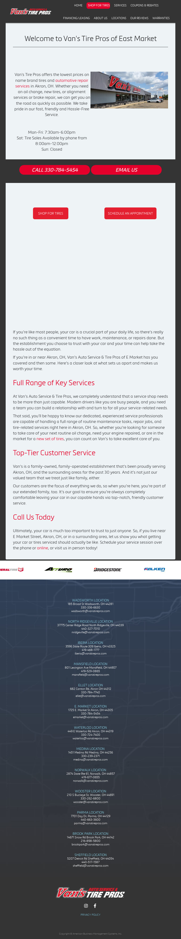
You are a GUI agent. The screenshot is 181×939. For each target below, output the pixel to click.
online (42, 547)
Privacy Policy (90, 914)
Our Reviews (139, 18)
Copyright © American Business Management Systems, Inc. (90, 933)
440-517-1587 (90, 862)
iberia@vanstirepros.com (91, 653)
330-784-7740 (90, 692)
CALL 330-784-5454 (55, 170)
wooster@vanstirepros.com (90, 802)
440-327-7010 (90, 628)
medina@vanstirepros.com (90, 759)
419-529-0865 (90, 671)
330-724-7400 (90, 734)
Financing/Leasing (76, 18)
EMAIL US (126, 170)
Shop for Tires (99, 5)
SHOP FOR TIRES (50, 213)
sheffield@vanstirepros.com (90, 865)
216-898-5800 (90, 841)
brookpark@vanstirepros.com (90, 844)
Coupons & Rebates (145, 5)
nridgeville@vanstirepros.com (90, 632)
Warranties (161, 18)
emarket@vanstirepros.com (90, 717)
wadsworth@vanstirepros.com (90, 611)
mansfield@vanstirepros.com (90, 674)
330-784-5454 (90, 713)
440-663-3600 (90, 819)
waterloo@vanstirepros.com (90, 738)
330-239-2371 (90, 756)
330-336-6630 (90, 607)
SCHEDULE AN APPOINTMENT (130, 213)
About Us (100, 18)
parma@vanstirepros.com (90, 823)
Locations (118, 18)
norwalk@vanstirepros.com (90, 780)
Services (120, 5)
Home (78, 5)
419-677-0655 (91, 777)
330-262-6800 (90, 798)
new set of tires (50, 438)
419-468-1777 (90, 650)
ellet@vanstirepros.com (91, 696)
